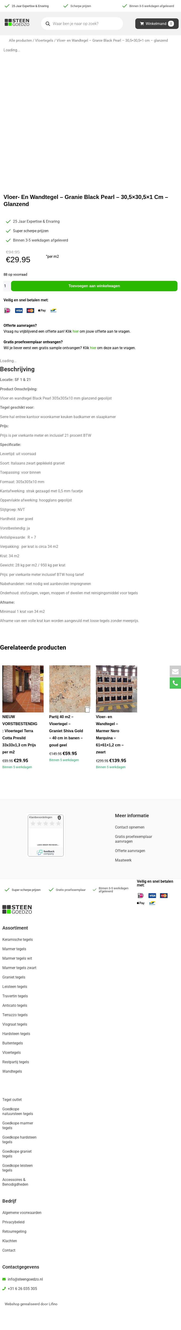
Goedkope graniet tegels (17, 1153)
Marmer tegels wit (17, 958)
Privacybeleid (13, 1222)
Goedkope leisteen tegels (17, 1167)
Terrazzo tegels (15, 1015)
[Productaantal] (7, 286)
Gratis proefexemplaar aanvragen (133, 839)
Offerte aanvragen (130, 851)
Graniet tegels (13, 977)
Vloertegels (44, 40)
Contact (8, 1250)
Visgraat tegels (14, 1024)
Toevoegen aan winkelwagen (94, 286)
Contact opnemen (129, 827)
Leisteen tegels (14, 986)
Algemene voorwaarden (21, 1212)
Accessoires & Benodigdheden (15, 1182)
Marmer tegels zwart (19, 968)
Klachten (9, 1241)
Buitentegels (12, 1043)
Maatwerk (123, 860)
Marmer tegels (14, 949)
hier (76, 331)
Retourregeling (14, 1231)
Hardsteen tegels (16, 1033)
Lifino (53, 1304)
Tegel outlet (12, 1099)
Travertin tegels (15, 996)
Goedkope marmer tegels (17, 1125)
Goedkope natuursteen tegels (17, 1111)
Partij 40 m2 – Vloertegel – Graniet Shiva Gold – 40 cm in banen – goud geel (66, 731)
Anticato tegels (14, 1005)
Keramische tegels (17, 939)
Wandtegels (12, 1071)
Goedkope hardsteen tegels (19, 1139)
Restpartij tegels (15, 1062)
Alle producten (20, 40)
